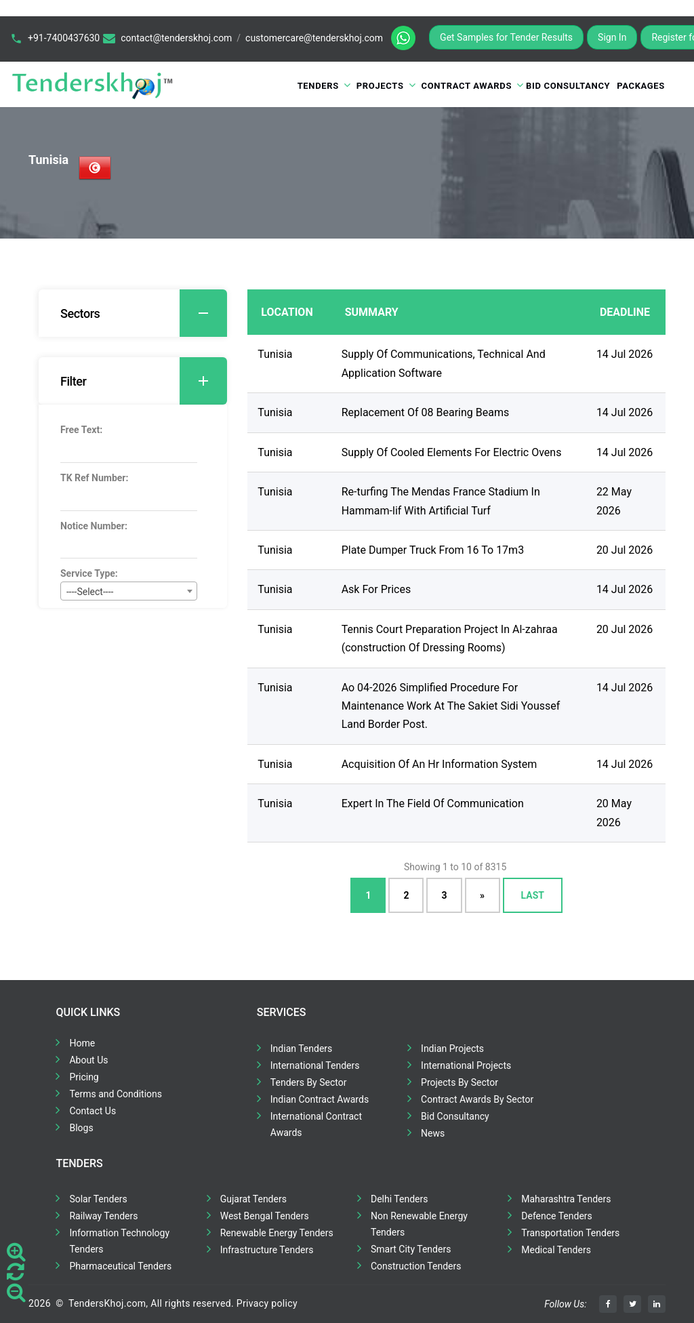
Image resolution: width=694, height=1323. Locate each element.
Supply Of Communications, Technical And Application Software (444, 363)
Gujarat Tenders (253, 1199)
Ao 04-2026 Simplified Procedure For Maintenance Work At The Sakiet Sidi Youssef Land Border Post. (451, 706)
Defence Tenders (556, 1215)
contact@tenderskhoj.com (176, 38)
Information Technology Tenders (119, 1241)
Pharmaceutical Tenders (120, 1266)
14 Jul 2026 (624, 354)
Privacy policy (267, 1303)
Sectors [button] (143, 313)
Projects (380, 86)
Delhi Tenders (399, 1199)
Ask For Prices (376, 589)
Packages (641, 86)
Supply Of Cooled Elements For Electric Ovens (452, 452)
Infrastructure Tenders (267, 1249)
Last (532, 895)
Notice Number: (93, 526)
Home (82, 1043)
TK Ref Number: (94, 477)
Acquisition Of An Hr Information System (439, 764)
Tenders (318, 86)
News (433, 1133)
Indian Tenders (301, 1048)
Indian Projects (452, 1048)
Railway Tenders (103, 1215)
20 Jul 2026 (624, 550)
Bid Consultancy (568, 86)
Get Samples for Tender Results (506, 37)
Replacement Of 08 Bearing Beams (426, 412)
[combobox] (128, 591)
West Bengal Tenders (264, 1215)
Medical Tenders (556, 1249)
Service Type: (89, 573)
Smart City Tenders (411, 1249)
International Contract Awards (316, 1124)
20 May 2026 (614, 812)
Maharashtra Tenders (566, 1199)
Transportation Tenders (570, 1232)
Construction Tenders (416, 1266)
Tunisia (275, 354)
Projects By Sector (459, 1082)
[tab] (133, 313)
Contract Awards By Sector (477, 1099)
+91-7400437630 (64, 38)
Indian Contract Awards (319, 1099)
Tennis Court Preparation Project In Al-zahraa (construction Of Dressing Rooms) (450, 638)
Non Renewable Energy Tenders (419, 1224)
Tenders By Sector (308, 1082)
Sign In (612, 37)
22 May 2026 (614, 500)
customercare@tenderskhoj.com (314, 38)
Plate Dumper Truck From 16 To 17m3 (433, 550)
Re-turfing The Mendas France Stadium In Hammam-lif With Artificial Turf (441, 500)
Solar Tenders (98, 1199)
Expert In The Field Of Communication (433, 803)
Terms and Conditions (115, 1093)
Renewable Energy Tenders (276, 1232)
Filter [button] (143, 381)
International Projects (466, 1065)
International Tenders (315, 1065)
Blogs (81, 1127)
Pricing (83, 1077)
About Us (88, 1060)
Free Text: (81, 429)
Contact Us (92, 1110)
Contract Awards (467, 86)
